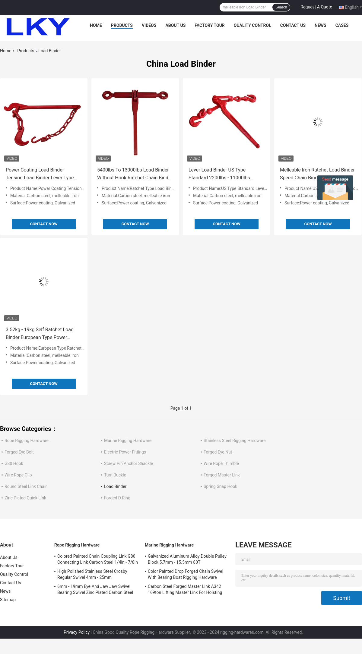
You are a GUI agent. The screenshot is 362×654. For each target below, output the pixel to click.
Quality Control (252, 25)
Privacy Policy (77, 632)
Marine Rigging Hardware (127, 440)
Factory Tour (210, 25)
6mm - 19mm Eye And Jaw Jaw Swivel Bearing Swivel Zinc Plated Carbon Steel (95, 589)
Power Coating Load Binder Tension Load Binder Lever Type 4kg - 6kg (40, 174)
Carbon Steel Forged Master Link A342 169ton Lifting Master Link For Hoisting (185, 589)
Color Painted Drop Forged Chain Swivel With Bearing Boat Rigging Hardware (185, 574)
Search (281, 7)
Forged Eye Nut (218, 452)
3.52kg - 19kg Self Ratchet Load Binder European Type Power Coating (40, 334)
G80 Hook (14, 463)
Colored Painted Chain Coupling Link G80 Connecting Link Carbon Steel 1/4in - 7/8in (97, 559)
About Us (175, 25)
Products (122, 25)
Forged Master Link (222, 475)
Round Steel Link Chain (26, 486)
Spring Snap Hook (220, 486)
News (320, 25)
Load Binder (115, 486)
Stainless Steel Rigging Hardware (235, 440)
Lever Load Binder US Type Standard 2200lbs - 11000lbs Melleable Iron (219, 174)
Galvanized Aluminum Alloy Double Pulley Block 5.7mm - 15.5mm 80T (187, 559)
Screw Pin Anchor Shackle (128, 463)
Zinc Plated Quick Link (25, 497)
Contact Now (43, 224)
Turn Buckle (115, 475)
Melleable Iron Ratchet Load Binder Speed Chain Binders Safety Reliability (317, 174)
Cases (342, 25)
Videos (149, 25)
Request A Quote (316, 7)
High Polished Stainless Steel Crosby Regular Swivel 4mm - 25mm (92, 574)
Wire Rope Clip (18, 475)
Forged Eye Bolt (19, 452)
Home (96, 25)
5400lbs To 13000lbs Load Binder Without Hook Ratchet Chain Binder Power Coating (135, 174)
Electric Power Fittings (125, 452)
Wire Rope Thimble (221, 463)
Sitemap (8, 599)
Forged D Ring (117, 497)
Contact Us (293, 25)
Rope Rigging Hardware (27, 440)
